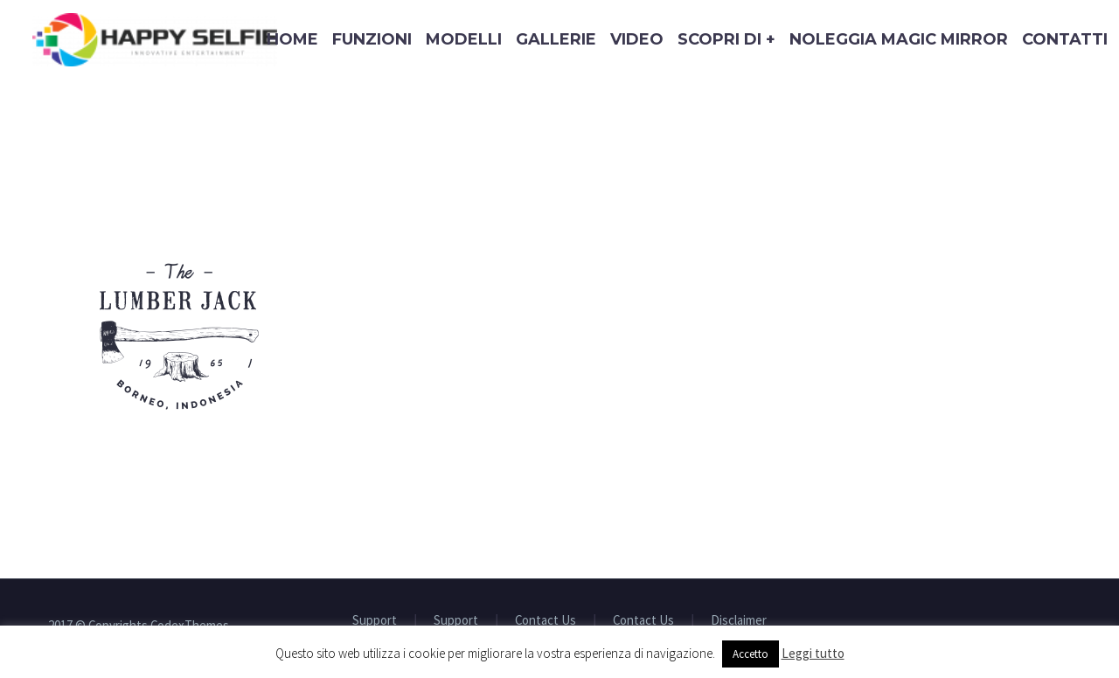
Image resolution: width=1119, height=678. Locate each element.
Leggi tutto (813, 653)
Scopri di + (726, 39)
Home (292, 39)
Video (637, 39)
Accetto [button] (750, 654)
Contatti (1065, 39)
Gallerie (556, 39)
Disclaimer (739, 620)
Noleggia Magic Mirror (898, 39)
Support (374, 620)
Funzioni (372, 39)
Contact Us (545, 620)
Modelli (464, 39)
